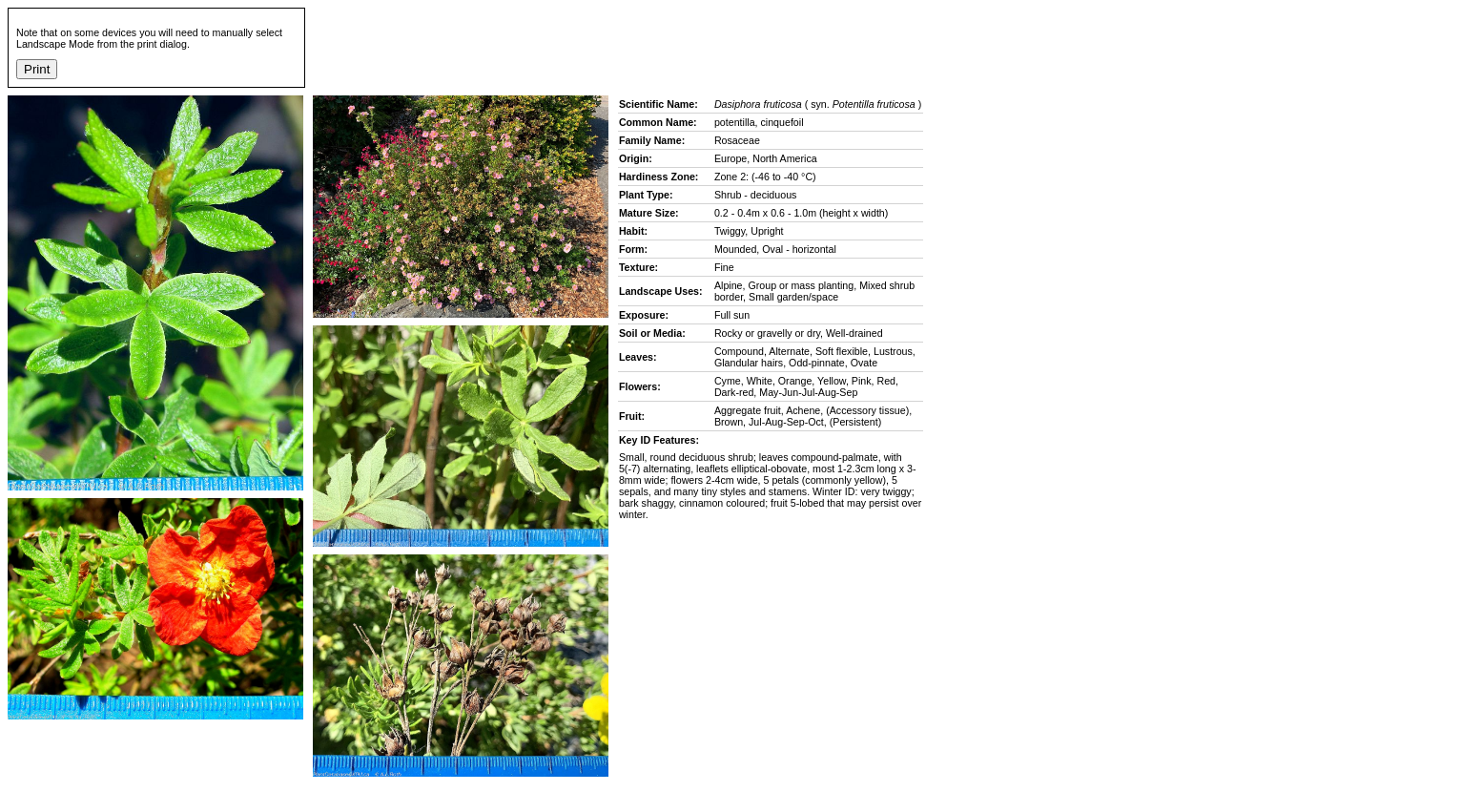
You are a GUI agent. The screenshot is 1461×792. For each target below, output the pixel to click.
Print (37, 69)
